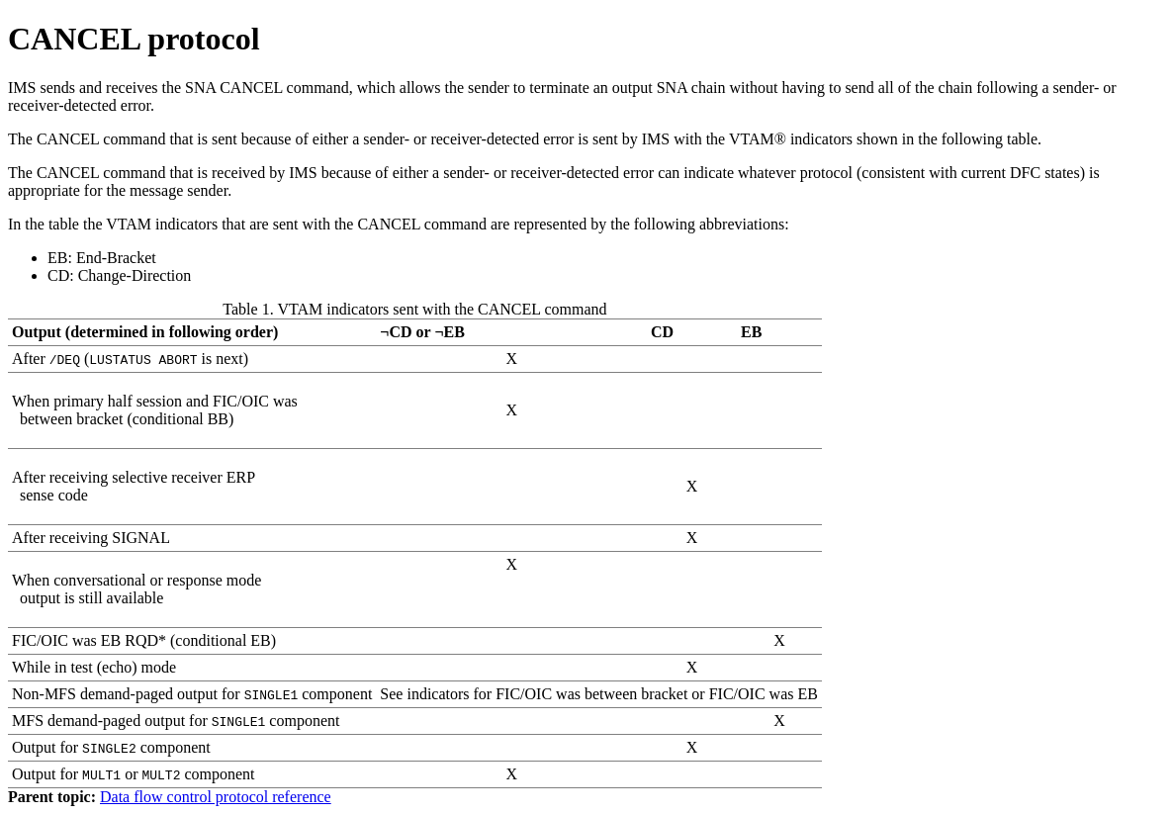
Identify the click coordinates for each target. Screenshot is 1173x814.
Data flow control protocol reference (215, 796)
